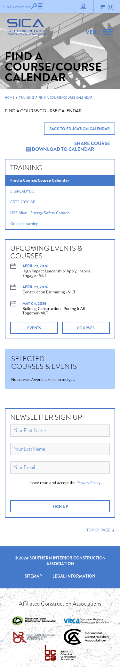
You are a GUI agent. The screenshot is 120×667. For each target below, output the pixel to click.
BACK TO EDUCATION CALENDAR (79, 129)
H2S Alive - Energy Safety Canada (40, 212)
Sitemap (33, 576)
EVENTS (34, 328)
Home (9, 97)
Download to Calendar (60, 149)
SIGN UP (60, 506)
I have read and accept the (64, 482)
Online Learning (24, 223)
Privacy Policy (88, 482)
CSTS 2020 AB (23, 202)
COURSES (86, 328)
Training (26, 97)
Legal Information (73, 576)
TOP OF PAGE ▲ (100, 530)
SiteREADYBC (22, 191)
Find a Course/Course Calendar (65, 97)
